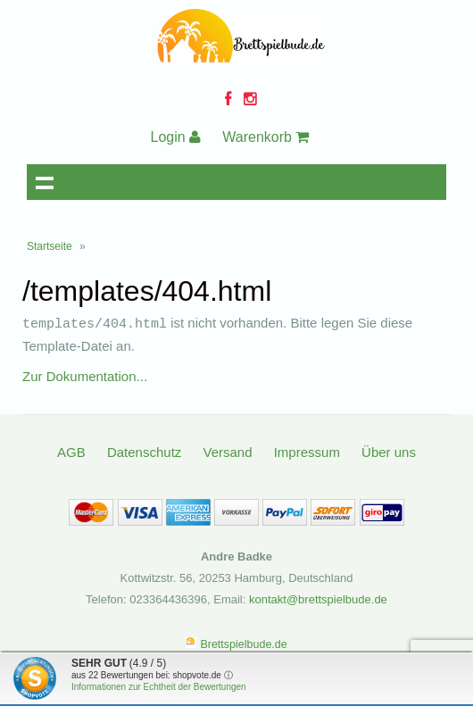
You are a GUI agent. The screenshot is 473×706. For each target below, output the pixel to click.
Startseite (49, 246)
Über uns (388, 451)
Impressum (307, 451)
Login (176, 137)
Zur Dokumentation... (84, 375)
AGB (71, 451)
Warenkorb (265, 137)
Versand (227, 451)
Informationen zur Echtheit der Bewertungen (158, 687)
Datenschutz (144, 451)
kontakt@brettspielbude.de (318, 598)
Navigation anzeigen (44, 182)
